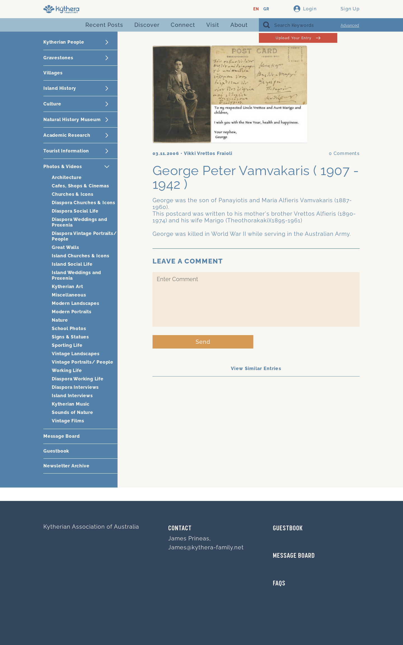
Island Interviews (72, 395)
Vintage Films (68, 420)
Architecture (67, 177)
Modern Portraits (72, 311)
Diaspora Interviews (75, 387)
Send (203, 341)
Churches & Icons (72, 194)
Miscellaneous (69, 295)
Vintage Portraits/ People (82, 362)
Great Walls (65, 247)
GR (266, 9)
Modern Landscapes (75, 303)
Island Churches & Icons (80, 255)
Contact (180, 528)
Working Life (67, 370)
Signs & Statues (70, 337)
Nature (60, 320)
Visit (212, 25)
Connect (183, 25)
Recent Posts (104, 25)
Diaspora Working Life (78, 379)
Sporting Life (67, 345)
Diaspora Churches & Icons (83, 202)
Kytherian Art (67, 286)
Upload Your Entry (298, 38)
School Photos (69, 328)
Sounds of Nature (72, 412)
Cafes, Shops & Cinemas (80, 186)
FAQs (279, 583)
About (239, 25)
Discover (147, 25)
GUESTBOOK (288, 528)
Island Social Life (72, 264)
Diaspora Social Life (75, 211)
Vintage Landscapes (75, 353)
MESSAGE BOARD (294, 556)
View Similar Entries (256, 368)
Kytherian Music (71, 404)
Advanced (350, 25)
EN (256, 9)
